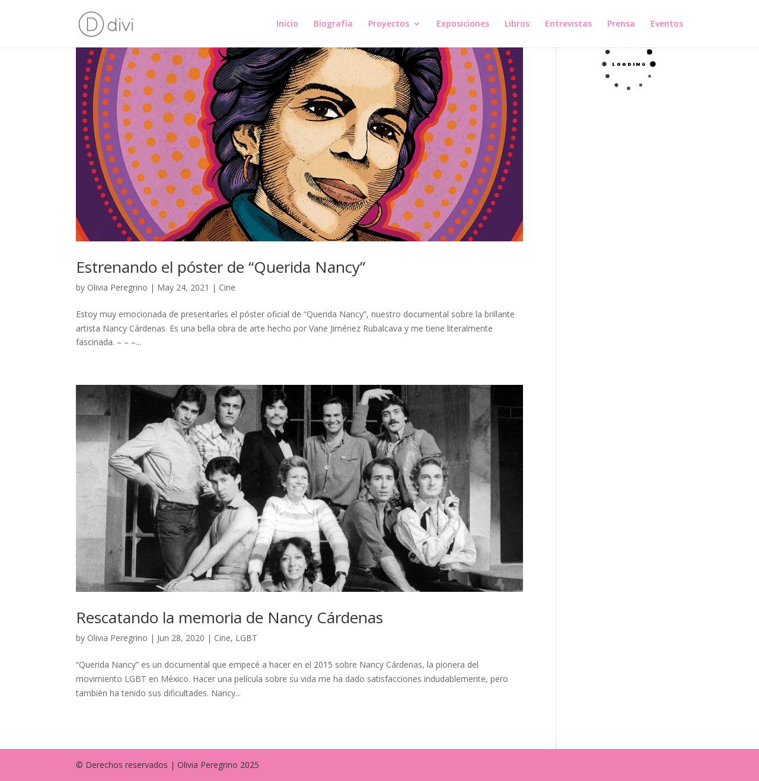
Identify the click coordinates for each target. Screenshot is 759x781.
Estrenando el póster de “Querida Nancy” (220, 267)
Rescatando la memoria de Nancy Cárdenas (229, 617)
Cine (227, 287)
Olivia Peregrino (117, 287)
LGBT (246, 637)
